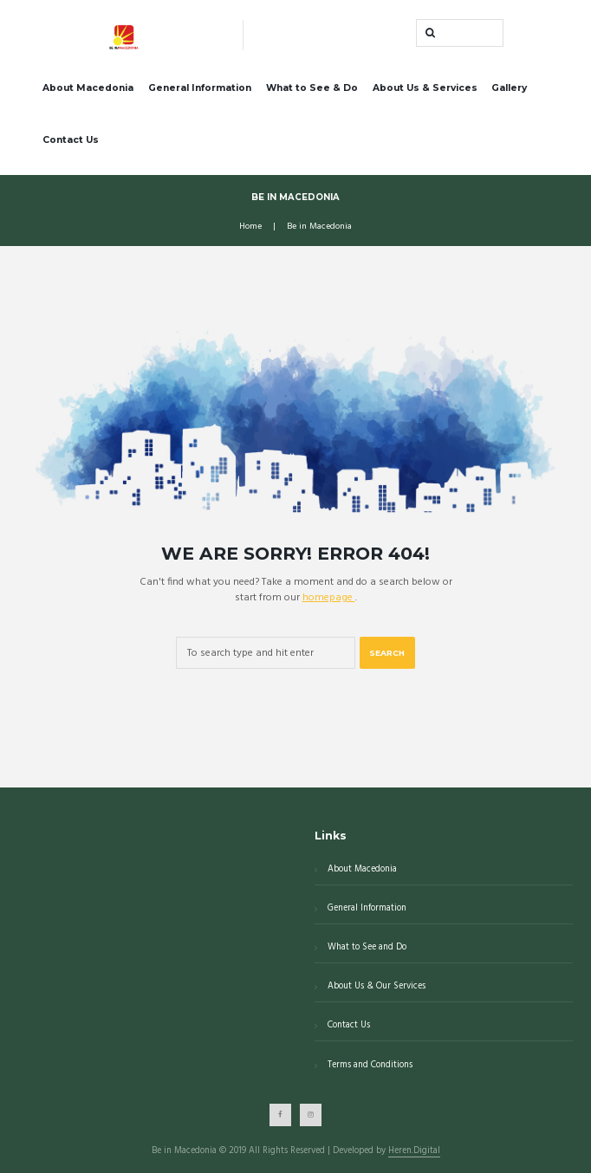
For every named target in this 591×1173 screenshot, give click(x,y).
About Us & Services (425, 88)
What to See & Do (312, 88)
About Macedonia (87, 88)
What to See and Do (367, 947)
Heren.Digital (414, 1151)
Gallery (509, 88)
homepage (328, 597)
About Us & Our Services (376, 986)
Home (250, 227)
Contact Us (70, 140)
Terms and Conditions (370, 1065)
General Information (199, 88)
